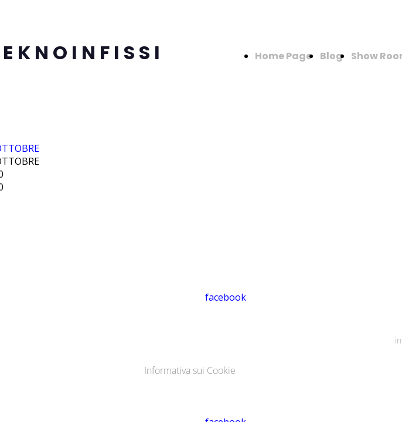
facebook (225, 297)
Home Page (283, 56)
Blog (331, 56)
